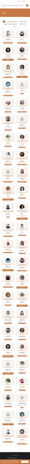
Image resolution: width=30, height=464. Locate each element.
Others (15, 26)
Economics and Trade (22, 21)
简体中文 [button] (25, 1)
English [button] (20, 1)
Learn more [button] (16, 462)
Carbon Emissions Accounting (12, 21)
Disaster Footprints (23, 24)
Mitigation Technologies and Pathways (10, 24)
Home (2, 11)
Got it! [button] (25, 461)
